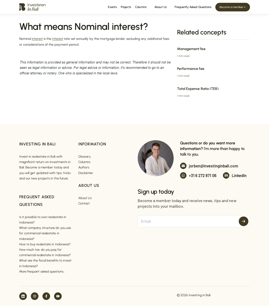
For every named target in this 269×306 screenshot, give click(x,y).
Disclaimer (85, 173)
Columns (84, 162)
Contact (84, 203)
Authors (84, 167)
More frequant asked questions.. (42, 271)
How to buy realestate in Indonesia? (45, 244)
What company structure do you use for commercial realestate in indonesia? (45, 233)
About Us (85, 198)
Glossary (84, 156)
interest (37, 39)
